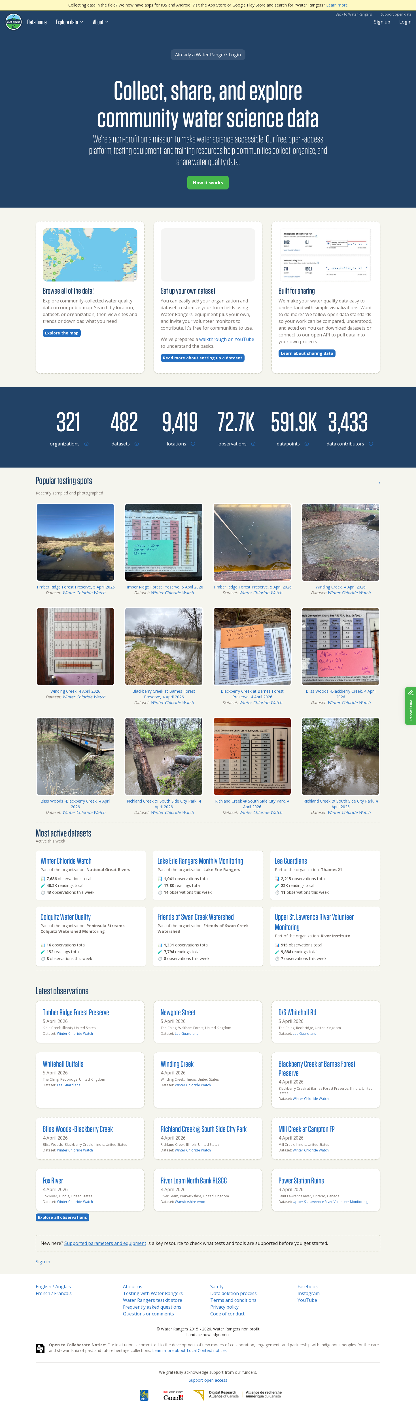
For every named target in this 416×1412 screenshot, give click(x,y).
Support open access (208, 1380)
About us (132, 1286)
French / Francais (54, 1293)
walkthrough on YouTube (226, 339)
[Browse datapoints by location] (291, 421)
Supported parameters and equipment (105, 1243)
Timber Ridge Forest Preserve (76, 1012)
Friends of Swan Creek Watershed (196, 917)
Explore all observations (62, 1217)
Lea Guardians (291, 860)
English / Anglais (53, 1286)
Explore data (70, 22)
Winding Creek (177, 1063)
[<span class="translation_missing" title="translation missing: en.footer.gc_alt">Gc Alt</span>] (173, 1395)
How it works (208, 183)
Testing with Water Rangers (153, 1293)
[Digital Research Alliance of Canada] (237, 1395)
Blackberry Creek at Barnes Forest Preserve (317, 1068)
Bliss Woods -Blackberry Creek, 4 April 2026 (340, 693)
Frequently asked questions (152, 1307)
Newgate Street (178, 1012)
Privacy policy (224, 1307)
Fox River (53, 1180)
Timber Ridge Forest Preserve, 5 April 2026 (75, 587)
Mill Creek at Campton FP (307, 1129)
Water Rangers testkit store (152, 1300)
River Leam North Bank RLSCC (194, 1180)
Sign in (43, 1262)
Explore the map (61, 333)
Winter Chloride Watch (83, 592)
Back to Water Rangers (354, 14)
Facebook (308, 1286)
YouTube (307, 1300)
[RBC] (144, 1395)
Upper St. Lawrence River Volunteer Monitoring (330, 1201)
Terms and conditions (233, 1300)
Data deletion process (233, 1293)
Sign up (382, 22)
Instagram (309, 1293)
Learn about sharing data (307, 353)
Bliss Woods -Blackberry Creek (78, 1129)
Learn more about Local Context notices (189, 1350)
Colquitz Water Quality (66, 917)
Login (405, 22)
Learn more (337, 5)
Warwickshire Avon (190, 1201)
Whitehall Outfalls (63, 1063)
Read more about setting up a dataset (202, 358)
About (101, 22)
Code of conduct (227, 1314)
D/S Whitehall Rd (297, 1012)
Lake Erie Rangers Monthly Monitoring (200, 860)
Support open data (396, 14)
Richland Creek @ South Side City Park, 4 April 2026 (164, 803)
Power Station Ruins (301, 1180)
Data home (37, 22)
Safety (217, 1286)
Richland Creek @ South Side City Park (204, 1129)
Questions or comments (148, 1314)
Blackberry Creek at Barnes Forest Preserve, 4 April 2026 (163, 693)
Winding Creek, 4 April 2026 (341, 587)
